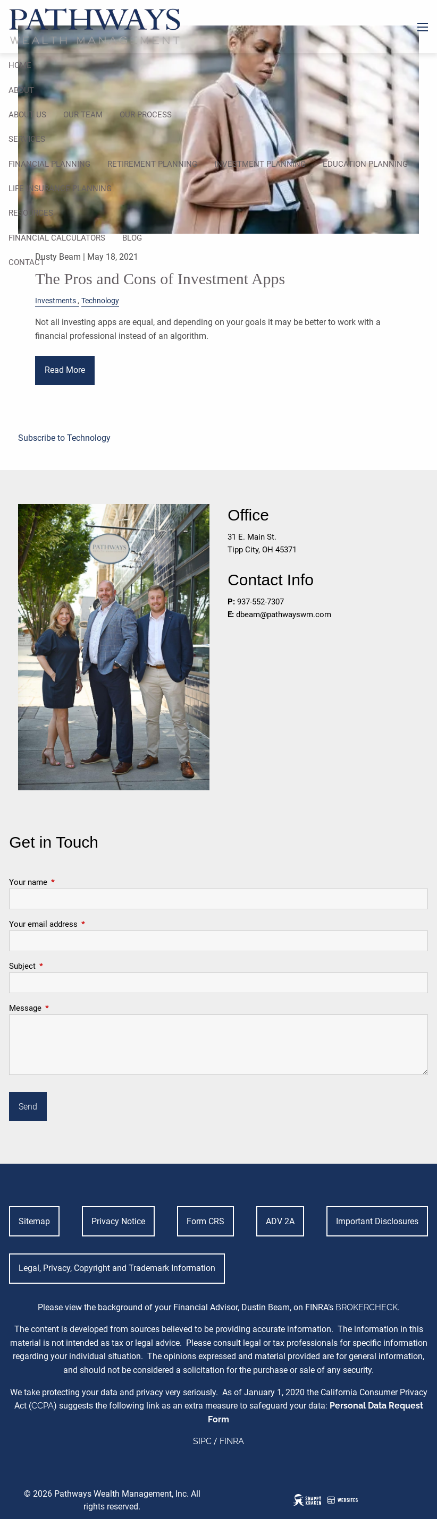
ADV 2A (280, 1221)
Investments (55, 300)
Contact (27, 262)
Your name (66, 882)
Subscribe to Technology (64, 438)
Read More (65, 370)
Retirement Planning (152, 164)
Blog (132, 238)
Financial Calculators (57, 238)
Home (20, 65)
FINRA (232, 1441)
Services (27, 139)
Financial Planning (49, 164)
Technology (100, 300)
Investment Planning (260, 164)
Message (63, 1008)
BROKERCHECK (366, 1307)
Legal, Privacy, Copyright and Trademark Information (117, 1268)
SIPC (202, 1441)
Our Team (83, 115)
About (21, 90)
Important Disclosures (377, 1221)
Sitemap (34, 1221)
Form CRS (205, 1221)
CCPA (42, 1406)
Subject (60, 966)
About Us (27, 115)
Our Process (146, 115)
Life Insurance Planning (60, 188)
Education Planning (365, 164)
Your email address (81, 924)
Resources (31, 213)
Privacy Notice (118, 1221)
